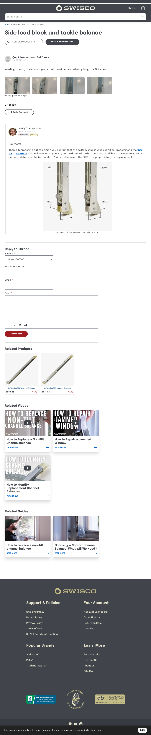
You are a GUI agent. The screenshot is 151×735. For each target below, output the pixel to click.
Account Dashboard (96, 612)
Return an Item (93, 623)
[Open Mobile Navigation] (6, 7)
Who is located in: (15, 266)
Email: (8, 280)
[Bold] (9, 325)
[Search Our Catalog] (70, 16)
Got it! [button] (142, 730)
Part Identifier (92, 654)
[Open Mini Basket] (143, 8)
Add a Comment (19, 112)
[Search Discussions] (27, 42)
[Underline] (20, 325)
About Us (89, 665)
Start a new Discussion (62, 42)
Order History (92, 617)
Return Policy (34, 617)
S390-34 (21, 153)
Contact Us (90, 660)
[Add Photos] (25, 325)
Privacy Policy (34, 623)
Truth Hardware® (36, 665)
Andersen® (32, 654)
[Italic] (14, 325)
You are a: (10, 253)
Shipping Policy (35, 612)
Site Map (89, 671)
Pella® (29, 660)
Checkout (89, 628)
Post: (7, 293)
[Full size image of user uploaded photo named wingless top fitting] (17, 85)
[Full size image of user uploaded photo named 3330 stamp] (72, 85)
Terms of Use (34, 628)
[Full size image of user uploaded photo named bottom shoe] (99, 85)
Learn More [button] (97, 730)
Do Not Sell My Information (42, 634)
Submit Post (16, 334)
